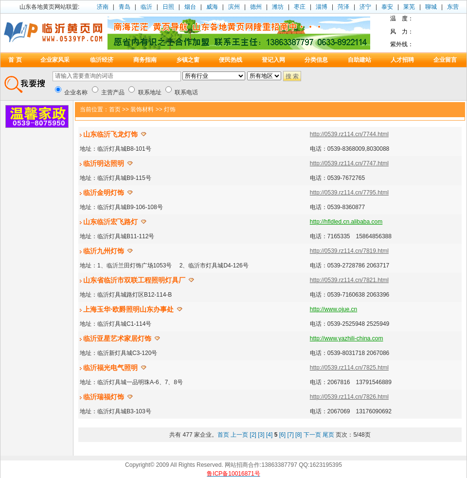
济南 (102, 6)
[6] (282, 434)
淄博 (321, 6)
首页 (115, 109)
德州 (256, 6)
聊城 (431, 6)
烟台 (190, 6)
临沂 (146, 6)
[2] (253, 434)
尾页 (328, 434)
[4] (269, 434)
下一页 (312, 434)
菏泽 (343, 6)
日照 (168, 6)
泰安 (387, 6)
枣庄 (299, 6)
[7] (290, 434)
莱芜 (409, 6)
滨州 (234, 6)
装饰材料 (142, 109)
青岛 (124, 6)
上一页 (239, 434)
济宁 (365, 6)
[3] (261, 434)
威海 (212, 6)
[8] (298, 434)
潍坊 (278, 6)
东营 (453, 6)
